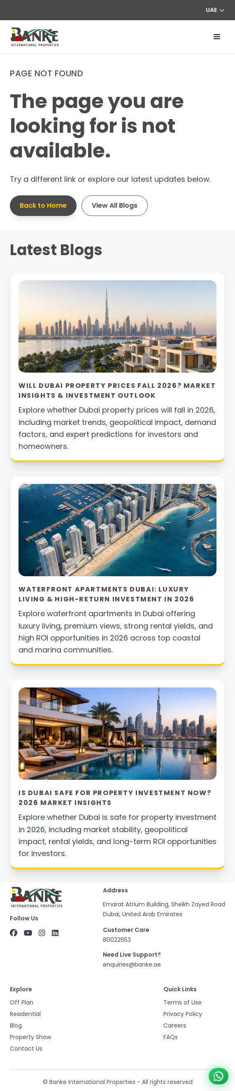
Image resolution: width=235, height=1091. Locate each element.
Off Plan (21, 1002)
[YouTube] (28, 933)
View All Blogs (114, 205)
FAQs (170, 1037)
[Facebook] (13, 933)
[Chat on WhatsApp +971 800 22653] (218, 1076)
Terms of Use (182, 1002)
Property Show (30, 1037)
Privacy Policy (182, 1014)
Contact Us (26, 1048)
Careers (174, 1025)
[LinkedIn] (55, 933)
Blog (16, 1025)
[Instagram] (42, 933)
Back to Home (43, 205)
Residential (25, 1014)
